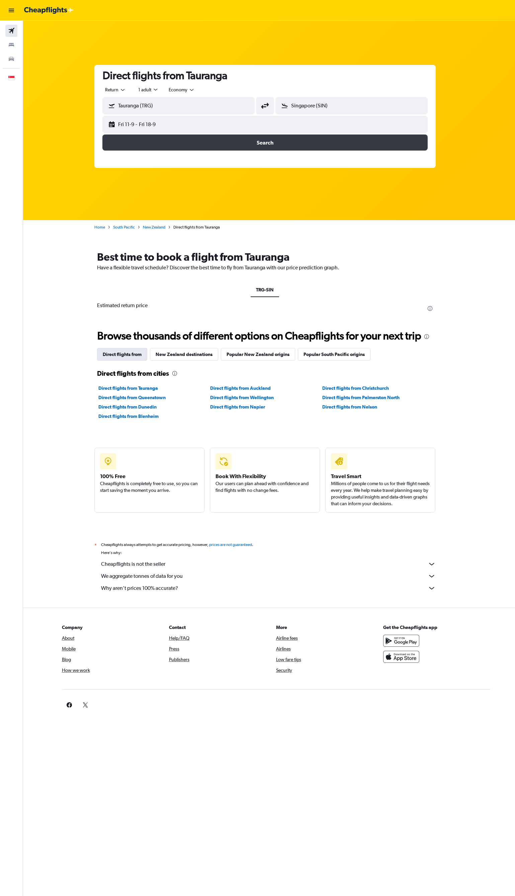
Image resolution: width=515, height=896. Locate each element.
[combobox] (119, 89)
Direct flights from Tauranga (132, 388)
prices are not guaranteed (234, 544)
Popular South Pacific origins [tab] (338, 354)
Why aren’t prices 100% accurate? (272, 588)
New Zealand (158, 227)
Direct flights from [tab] (126, 354)
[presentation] (434, 308)
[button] (11, 10)
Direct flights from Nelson (353, 407)
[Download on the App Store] (406, 657)
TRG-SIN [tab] (269, 289)
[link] (395, 705)
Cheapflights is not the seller (272, 564)
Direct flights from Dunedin (131, 407)
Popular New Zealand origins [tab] (262, 354)
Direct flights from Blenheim (132, 416)
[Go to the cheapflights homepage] (49, 10)
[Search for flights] (11, 30)
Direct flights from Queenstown (136, 397)
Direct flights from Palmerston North (365, 397)
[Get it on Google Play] (406, 641)
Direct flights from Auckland (244, 388)
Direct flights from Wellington (246, 397)
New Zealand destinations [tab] (188, 354)
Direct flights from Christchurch (359, 388)
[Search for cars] (11, 59)
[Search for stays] (11, 45)
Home (103, 227)
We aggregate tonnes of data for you (272, 576)
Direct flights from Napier (241, 407)
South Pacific (128, 227)
